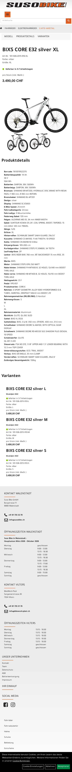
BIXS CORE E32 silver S (26, 451)
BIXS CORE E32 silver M (27, 420)
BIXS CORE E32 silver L (26, 389)
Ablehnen (50, 767)
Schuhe (7, 737)
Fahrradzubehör (11, 726)
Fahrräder (10, 29)
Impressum (7, 680)
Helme (7, 732)
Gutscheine (9, 749)
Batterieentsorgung (10, 677)
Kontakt (5, 663)
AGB (4, 673)
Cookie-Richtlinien (21, 761)
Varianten (43, 36)
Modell (8, 36)
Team (4, 667)
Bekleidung (8, 743)
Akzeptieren (63, 767)
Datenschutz (7, 670)
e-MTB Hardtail (46, 29)
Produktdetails (25, 36)
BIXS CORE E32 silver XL (30, 50)
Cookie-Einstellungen (33, 767)
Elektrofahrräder (27, 29)
